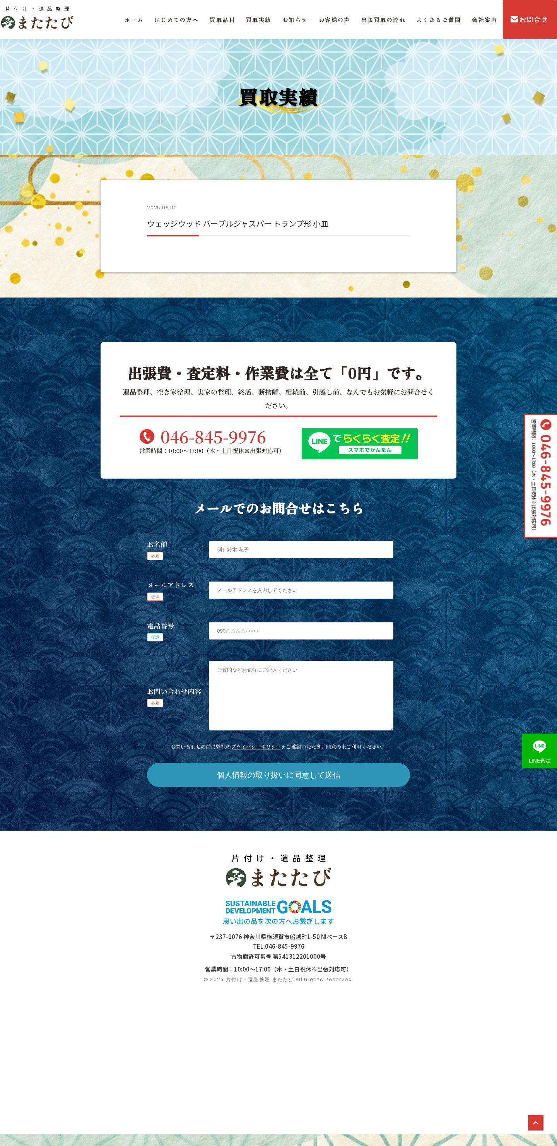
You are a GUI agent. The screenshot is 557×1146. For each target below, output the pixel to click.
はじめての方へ (176, 19)
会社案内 (484, 19)
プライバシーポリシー (256, 758)
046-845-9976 (213, 436)
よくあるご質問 (439, 19)
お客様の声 (334, 19)
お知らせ (295, 19)
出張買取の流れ (383, 19)
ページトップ (535, 1123)
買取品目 (222, 19)
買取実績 (259, 19)
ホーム (134, 19)
